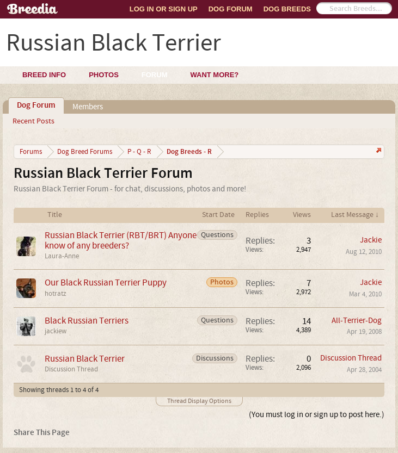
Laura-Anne (62, 256)
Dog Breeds (287, 9)
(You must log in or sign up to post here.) (316, 414)
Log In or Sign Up (164, 9)
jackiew (55, 331)
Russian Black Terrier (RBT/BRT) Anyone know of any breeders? (121, 240)
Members (87, 107)
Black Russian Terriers (86, 320)
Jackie (371, 240)
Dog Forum (231, 9)
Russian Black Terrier (85, 358)
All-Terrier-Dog (357, 320)
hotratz (55, 293)
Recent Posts (33, 121)
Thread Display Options (199, 401)
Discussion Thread (71, 369)
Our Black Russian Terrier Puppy (106, 282)
